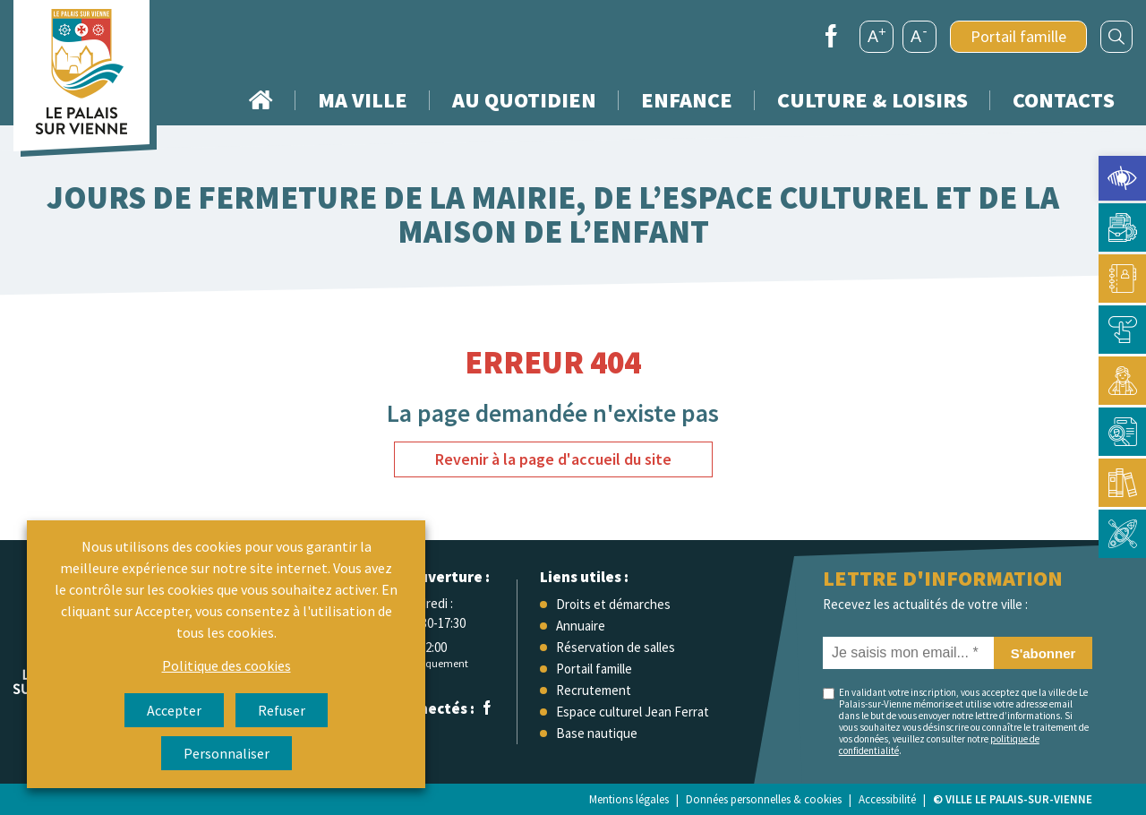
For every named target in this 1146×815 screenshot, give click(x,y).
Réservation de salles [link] (615, 647)
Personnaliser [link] (226, 753)
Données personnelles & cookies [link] (764, 799)
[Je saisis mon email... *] (908, 653)
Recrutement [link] (593, 690)
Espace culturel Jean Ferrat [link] (632, 711)
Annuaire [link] (580, 625)
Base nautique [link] (596, 733)
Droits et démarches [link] (613, 604)
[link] (1122, 178)
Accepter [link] (174, 710)
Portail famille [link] (1018, 36)
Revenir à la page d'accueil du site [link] (553, 459)
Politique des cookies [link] (226, 665)
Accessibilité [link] (887, 799)
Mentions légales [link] (629, 799)
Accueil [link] (260, 100)
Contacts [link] (1064, 100)
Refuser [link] (281, 710)
